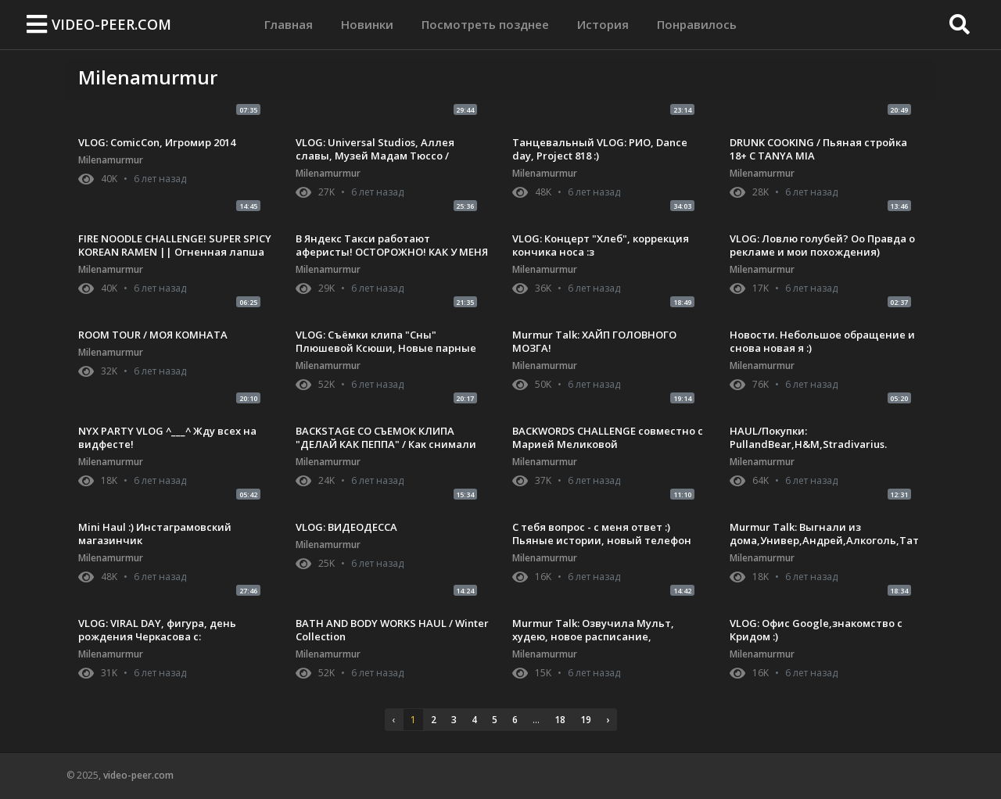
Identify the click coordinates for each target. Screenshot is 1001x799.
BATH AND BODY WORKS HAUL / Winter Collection (392, 629)
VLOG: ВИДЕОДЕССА (346, 527)
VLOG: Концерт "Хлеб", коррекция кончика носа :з (600, 245)
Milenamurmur (110, 160)
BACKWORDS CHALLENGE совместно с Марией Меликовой (607, 437)
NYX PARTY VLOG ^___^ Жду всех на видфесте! (167, 437)
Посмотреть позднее (485, 24)
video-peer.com (111, 24)
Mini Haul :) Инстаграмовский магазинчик (154, 533)
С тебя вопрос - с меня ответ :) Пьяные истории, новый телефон (601, 533)
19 (585, 719)
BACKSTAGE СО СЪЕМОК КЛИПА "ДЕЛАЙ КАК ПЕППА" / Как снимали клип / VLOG (386, 444)
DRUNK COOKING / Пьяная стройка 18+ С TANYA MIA (818, 149)
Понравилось (697, 24)
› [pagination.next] (607, 719)
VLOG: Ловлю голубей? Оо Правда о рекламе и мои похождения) (822, 245)
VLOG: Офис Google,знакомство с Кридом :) (816, 629)
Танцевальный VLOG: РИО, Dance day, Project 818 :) (599, 149)
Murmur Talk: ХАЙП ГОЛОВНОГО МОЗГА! (594, 341)
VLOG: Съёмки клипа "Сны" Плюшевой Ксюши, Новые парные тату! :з (386, 348)
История (603, 24)
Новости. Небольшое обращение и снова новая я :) (822, 341)
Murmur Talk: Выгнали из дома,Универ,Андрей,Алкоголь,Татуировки (824, 540)
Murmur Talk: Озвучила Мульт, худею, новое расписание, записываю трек (593, 636)
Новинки (367, 24)
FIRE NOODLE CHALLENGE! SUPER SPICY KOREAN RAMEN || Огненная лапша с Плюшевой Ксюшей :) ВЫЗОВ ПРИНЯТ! (174, 258)
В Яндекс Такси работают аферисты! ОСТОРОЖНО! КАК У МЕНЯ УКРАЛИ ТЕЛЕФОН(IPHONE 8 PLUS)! (392, 251)
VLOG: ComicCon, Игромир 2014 (156, 142)
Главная (288, 23)
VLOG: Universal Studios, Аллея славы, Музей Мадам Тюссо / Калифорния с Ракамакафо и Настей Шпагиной (392, 162)
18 (559, 719)
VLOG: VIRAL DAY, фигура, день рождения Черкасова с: (157, 629)
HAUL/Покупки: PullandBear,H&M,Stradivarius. (808, 437)
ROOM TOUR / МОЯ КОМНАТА (153, 335)
